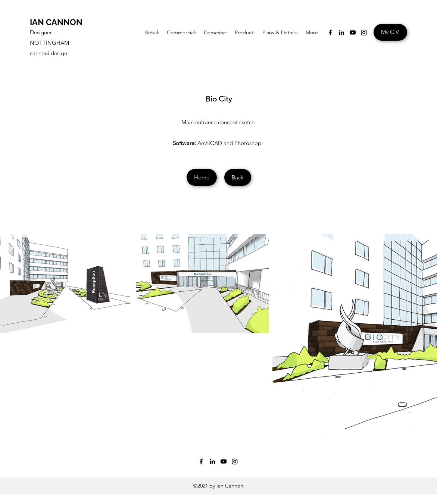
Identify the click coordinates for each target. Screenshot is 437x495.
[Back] (237, 177)
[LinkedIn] (341, 32)
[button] (152, 32)
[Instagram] (364, 32)
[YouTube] (352, 32)
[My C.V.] (390, 32)
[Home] (202, 177)
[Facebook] (330, 32)
